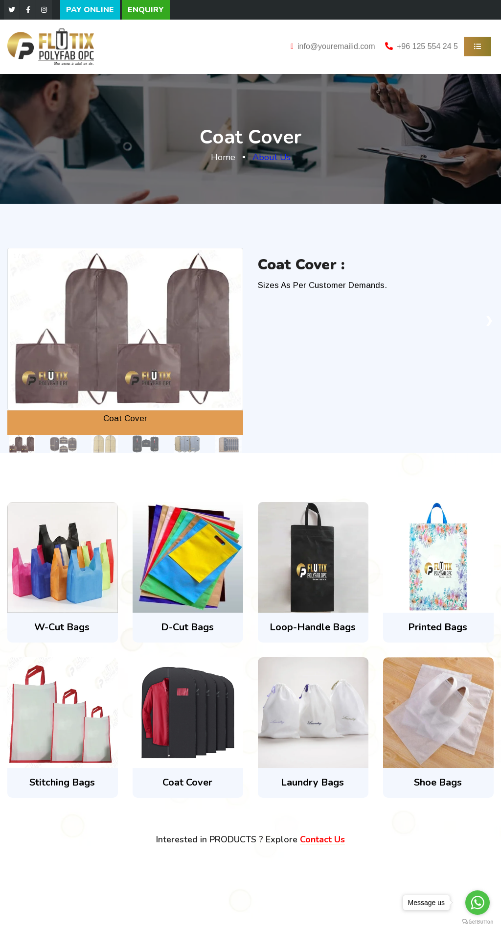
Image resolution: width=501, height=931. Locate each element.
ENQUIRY (146, 9)
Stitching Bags (62, 782)
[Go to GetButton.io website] (477, 921)
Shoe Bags (438, 782)
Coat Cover (187, 782)
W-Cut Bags (62, 627)
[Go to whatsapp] (477, 902)
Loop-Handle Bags (313, 627)
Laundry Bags (312, 782)
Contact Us (322, 839)
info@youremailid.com (336, 46)
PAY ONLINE (90, 9)
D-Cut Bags (187, 627)
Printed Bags (437, 627)
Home (223, 157)
